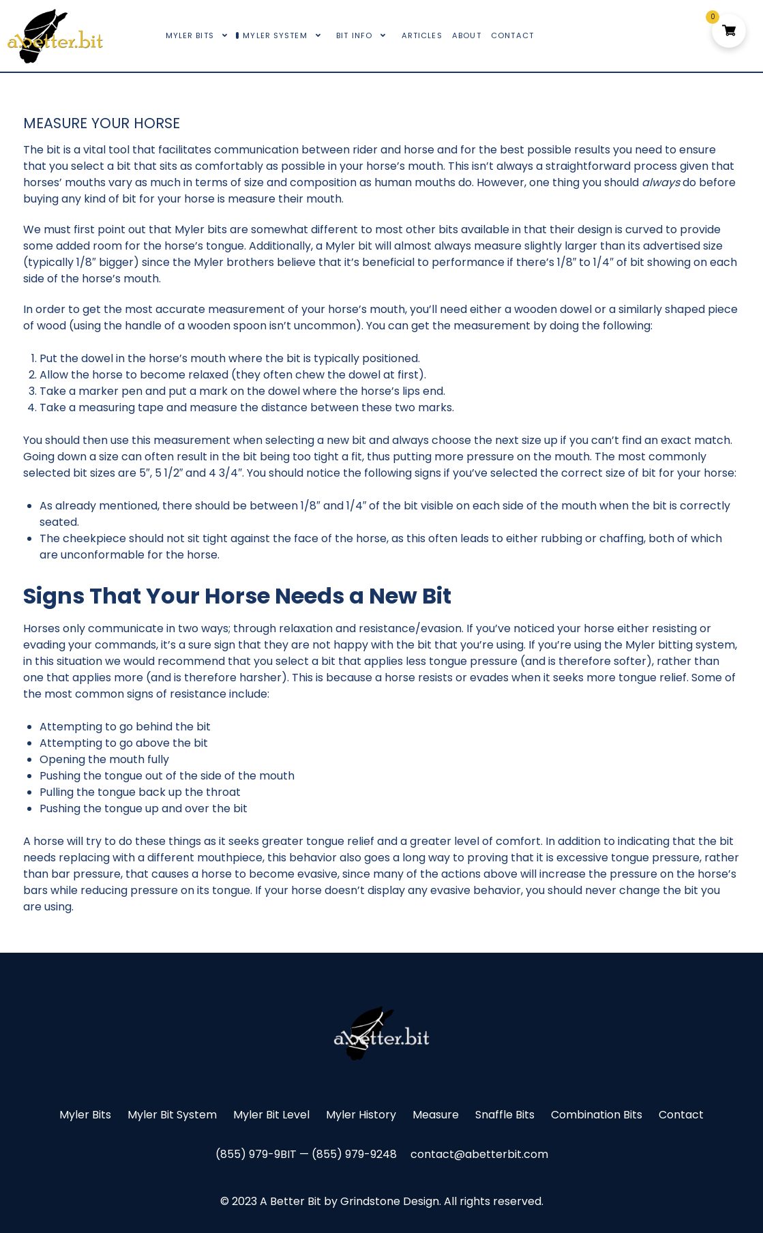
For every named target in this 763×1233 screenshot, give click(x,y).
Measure (436, 1115)
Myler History (361, 1115)
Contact (681, 1115)
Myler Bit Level (271, 1115)
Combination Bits (596, 1115)
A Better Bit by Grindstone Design (349, 1201)
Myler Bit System (172, 1115)
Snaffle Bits (505, 1115)
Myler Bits (85, 1115)
